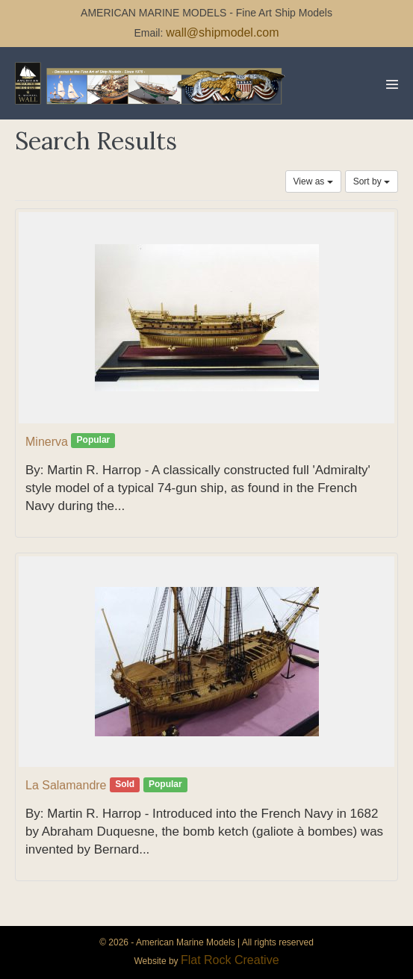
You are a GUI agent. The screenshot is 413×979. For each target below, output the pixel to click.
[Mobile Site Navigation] (392, 84)
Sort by (371, 181)
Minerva (46, 441)
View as (313, 181)
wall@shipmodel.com (222, 32)
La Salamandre (66, 785)
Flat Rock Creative (230, 960)
